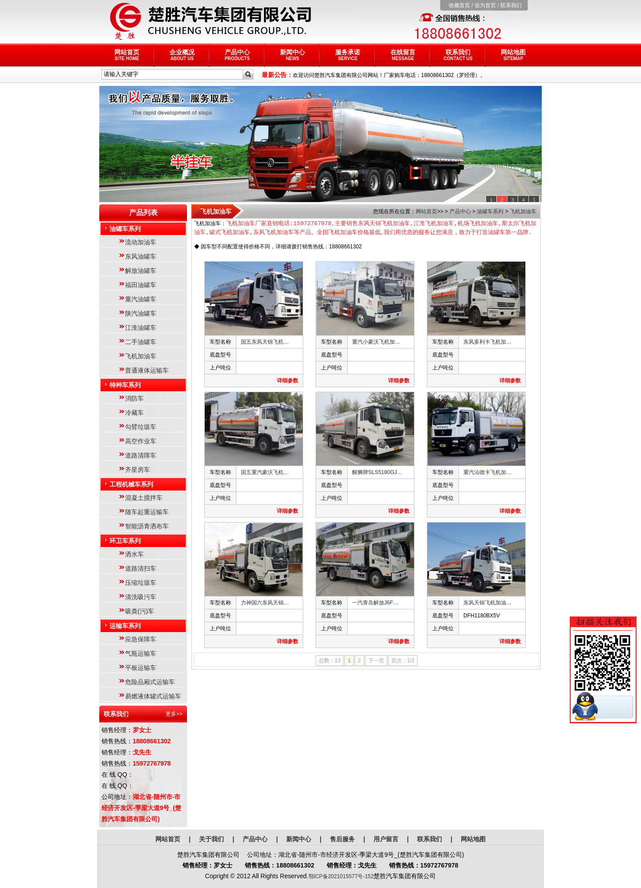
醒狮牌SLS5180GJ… (377, 473)
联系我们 (511, 5)
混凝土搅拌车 (143, 497)
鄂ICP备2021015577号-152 (341, 876)
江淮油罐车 (140, 327)
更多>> (174, 714)
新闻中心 (292, 55)
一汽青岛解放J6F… (375, 603)
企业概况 (182, 55)
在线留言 (402, 55)
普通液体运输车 (147, 370)
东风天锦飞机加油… (487, 603)
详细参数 (287, 381)
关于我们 (211, 839)
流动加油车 (140, 242)
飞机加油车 (140, 356)
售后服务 (342, 839)
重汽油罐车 (140, 299)
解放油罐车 (140, 270)
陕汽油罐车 (140, 313)
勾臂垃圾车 (140, 426)
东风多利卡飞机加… (487, 342)
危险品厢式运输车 (150, 681)
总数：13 (330, 661)
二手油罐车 (140, 341)
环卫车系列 (125, 540)
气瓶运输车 (140, 653)
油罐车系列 (125, 228)
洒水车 (134, 554)
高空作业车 (140, 441)
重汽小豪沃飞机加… (376, 342)
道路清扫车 (140, 568)
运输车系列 (125, 625)
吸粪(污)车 (139, 611)
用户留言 (385, 839)
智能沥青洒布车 (147, 526)
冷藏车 (134, 412)
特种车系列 (125, 385)
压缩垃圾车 (140, 582)
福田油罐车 (140, 284)
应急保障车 (140, 639)
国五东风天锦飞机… (265, 342)
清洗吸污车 (140, 596)
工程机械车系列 (131, 484)
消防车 (134, 398)
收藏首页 (459, 5)
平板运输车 (140, 667)
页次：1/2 (403, 661)
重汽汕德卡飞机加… (487, 473)
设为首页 (485, 5)
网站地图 (513, 55)
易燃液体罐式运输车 (153, 696)
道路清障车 (140, 455)
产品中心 (237, 55)
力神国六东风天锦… (265, 603)
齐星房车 (137, 469)
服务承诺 (347, 55)
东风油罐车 (140, 256)
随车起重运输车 (147, 511)
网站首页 (126, 55)
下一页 (376, 661)
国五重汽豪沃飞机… (265, 473)
